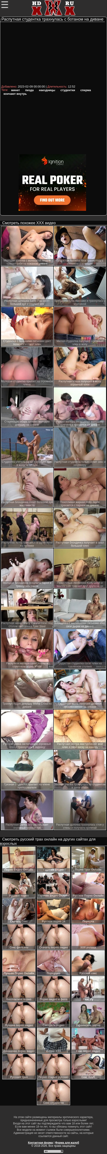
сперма (85, 90)
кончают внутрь (15, 93)
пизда (29, 90)
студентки (67, 90)
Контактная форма (40, 1142)
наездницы (47, 90)
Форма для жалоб (67, 1142)
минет (15, 90)
